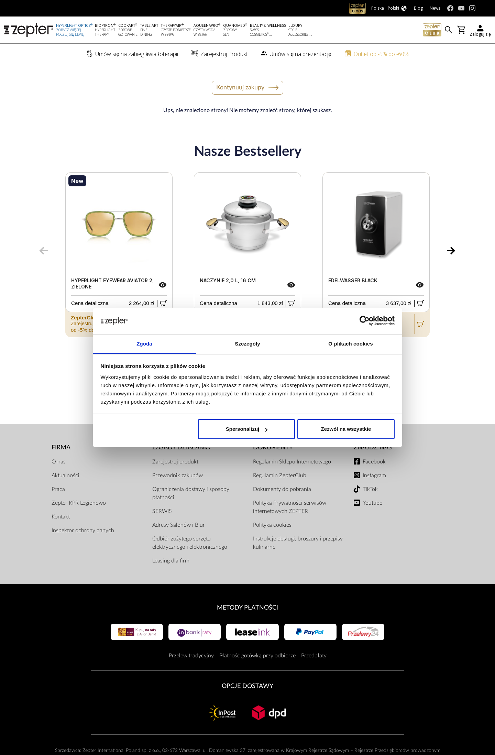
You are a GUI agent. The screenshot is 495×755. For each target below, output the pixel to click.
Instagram (374, 475)
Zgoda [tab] (144, 344)
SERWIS (162, 511)
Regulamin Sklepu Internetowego (292, 461)
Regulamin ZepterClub (279, 475)
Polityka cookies (272, 525)
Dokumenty (273, 447)
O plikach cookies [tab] (350, 344)
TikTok (370, 489)
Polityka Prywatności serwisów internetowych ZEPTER (289, 507)
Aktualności (65, 475)
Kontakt (61, 516)
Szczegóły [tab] (247, 344)
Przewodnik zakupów (177, 475)
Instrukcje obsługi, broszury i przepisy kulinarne (298, 543)
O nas (59, 461)
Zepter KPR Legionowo (79, 503)
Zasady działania (181, 447)
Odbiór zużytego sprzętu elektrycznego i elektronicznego (189, 543)
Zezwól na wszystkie (346, 429)
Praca (58, 489)
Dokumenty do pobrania (282, 489)
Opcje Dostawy (247, 686)
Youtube (372, 503)
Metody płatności (247, 608)
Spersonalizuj (247, 429)
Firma (61, 447)
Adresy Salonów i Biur (178, 525)
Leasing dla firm (170, 560)
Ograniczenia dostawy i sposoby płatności (190, 493)
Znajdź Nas (373, 447)
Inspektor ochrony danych (83, 530)
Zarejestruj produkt (175, 461)
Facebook (374, 461)
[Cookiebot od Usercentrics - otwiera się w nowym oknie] (364, 321)
